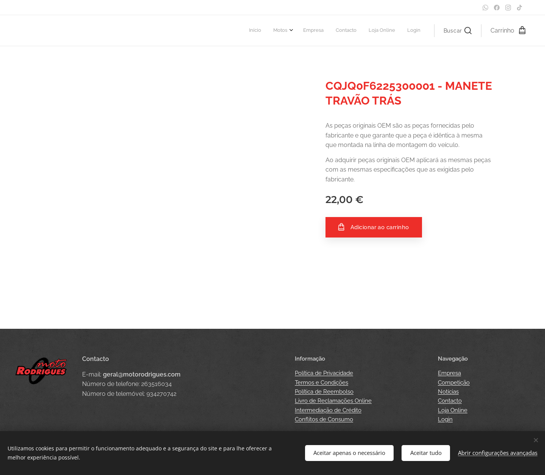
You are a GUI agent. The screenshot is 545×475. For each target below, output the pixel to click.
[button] (457, 30)
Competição (454, 382)
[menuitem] (358, 30)
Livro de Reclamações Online (333, 400)
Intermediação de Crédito (328, 410)
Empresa (449, 373)
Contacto (450, 400)
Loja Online (452, 410)
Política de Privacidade (324, 373)
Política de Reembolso (324, 391)
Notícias (448, 391)
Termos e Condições (321, 382)
